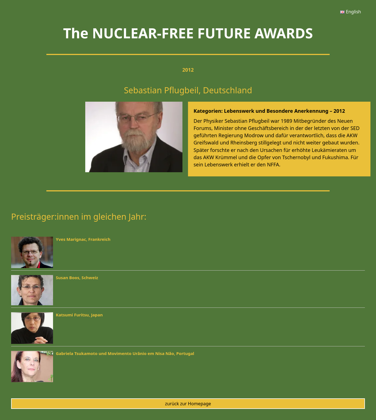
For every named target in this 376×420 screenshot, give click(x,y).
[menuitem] (350, 12)
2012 (188, 69)
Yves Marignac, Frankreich (83, 239)
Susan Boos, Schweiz (77, 277)
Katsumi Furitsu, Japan (79, 315)
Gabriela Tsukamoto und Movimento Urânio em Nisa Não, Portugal (125, 353)
